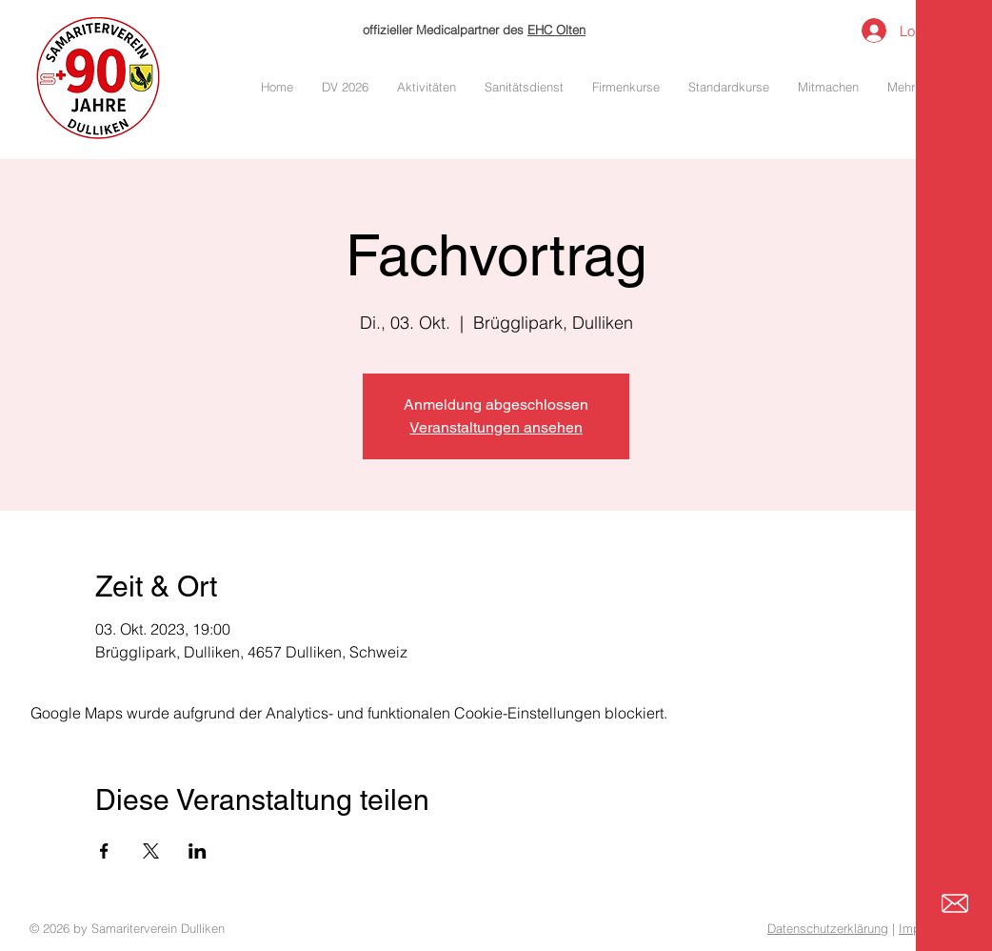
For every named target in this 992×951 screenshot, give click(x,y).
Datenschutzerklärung (827, 928)
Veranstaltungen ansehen (496, 427)
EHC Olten (556, 29)
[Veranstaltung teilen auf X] (151, 851)
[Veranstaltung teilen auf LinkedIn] (197, 851)
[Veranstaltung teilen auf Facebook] (104, 851)
